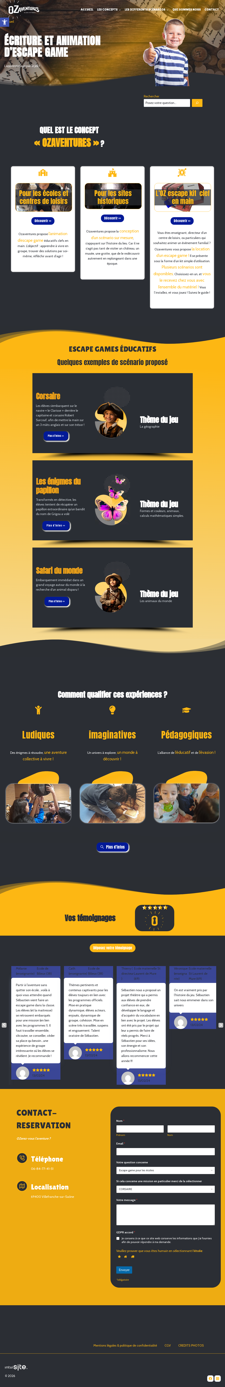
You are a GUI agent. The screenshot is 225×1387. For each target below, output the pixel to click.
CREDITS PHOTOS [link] (191, 1345)
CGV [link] (168, 1345)
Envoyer (124, 1300)
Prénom (120, 1165)
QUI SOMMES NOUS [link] (186, 9)
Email (120, 1174)
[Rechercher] (197, 103)
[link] (4, 22)
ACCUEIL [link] (87, 9)
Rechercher (151, 96)
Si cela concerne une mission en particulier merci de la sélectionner (159, 1211)
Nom (170, 1165)
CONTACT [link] (212, 9)
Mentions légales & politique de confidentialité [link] (125, 1345)
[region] (112, 416)
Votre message (126, 1230)
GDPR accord (125, 1263)
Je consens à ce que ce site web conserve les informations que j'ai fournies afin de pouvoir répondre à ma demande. (167, 1270)
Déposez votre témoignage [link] (112, 948)
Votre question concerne (132, 1193)
